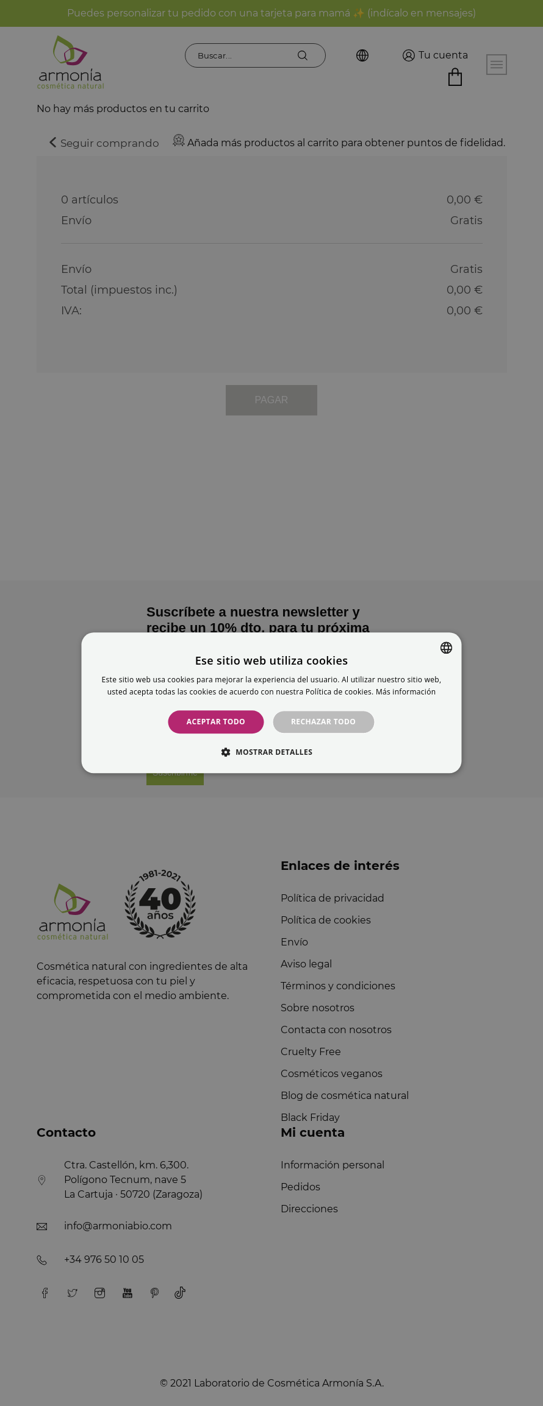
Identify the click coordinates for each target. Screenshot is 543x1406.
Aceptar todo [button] (216, 721)
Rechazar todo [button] (323, 721)
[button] (271, 752)
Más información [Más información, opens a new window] (406, 692)
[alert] (271, 703)
